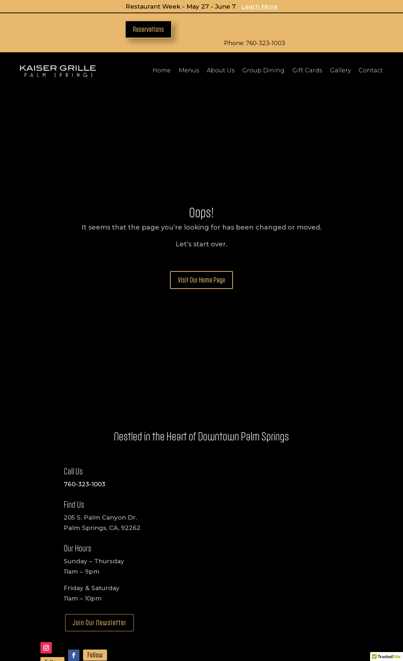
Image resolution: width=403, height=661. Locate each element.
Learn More (259, 6)
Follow (52, 567)
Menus (189, 71)
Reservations (148, 29)
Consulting (311, 609)
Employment (142, 609)
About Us (220, 71)
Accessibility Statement (104, 630)
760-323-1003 (84, 388)
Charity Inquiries (187, 609)
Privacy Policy (168, 630)
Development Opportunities (252, 609)
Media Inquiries (98, 609)
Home (161, 71)
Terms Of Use (313, 630)
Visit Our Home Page (201, 184)
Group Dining (263, 71)
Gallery (340, 71)
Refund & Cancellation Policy (241, 630)
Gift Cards (307, 71)
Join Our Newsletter (99, 527)
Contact (371, 71)
